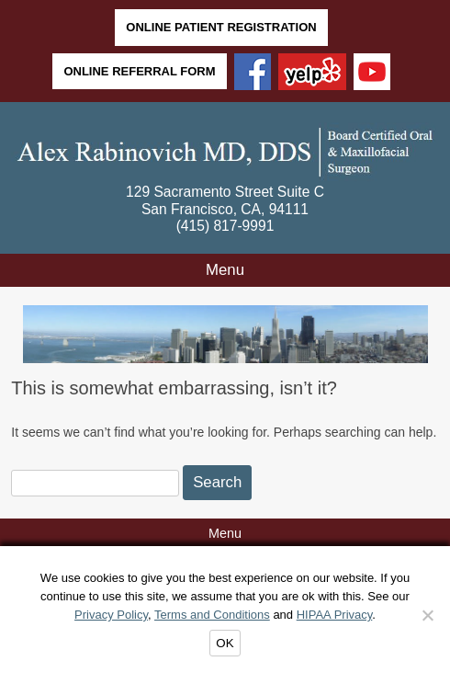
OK (224, 643)
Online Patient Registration (221, 27)
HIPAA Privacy (335, 614)
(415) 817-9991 (225, 226)
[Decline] (427, 615)
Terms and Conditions (212, 614)
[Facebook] (252, 73)
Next (413, 335)
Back (37, 335)
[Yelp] (312, 73)
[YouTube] (372, 73)
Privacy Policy (111, 614)
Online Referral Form (139, 71)
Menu (225, 270)
